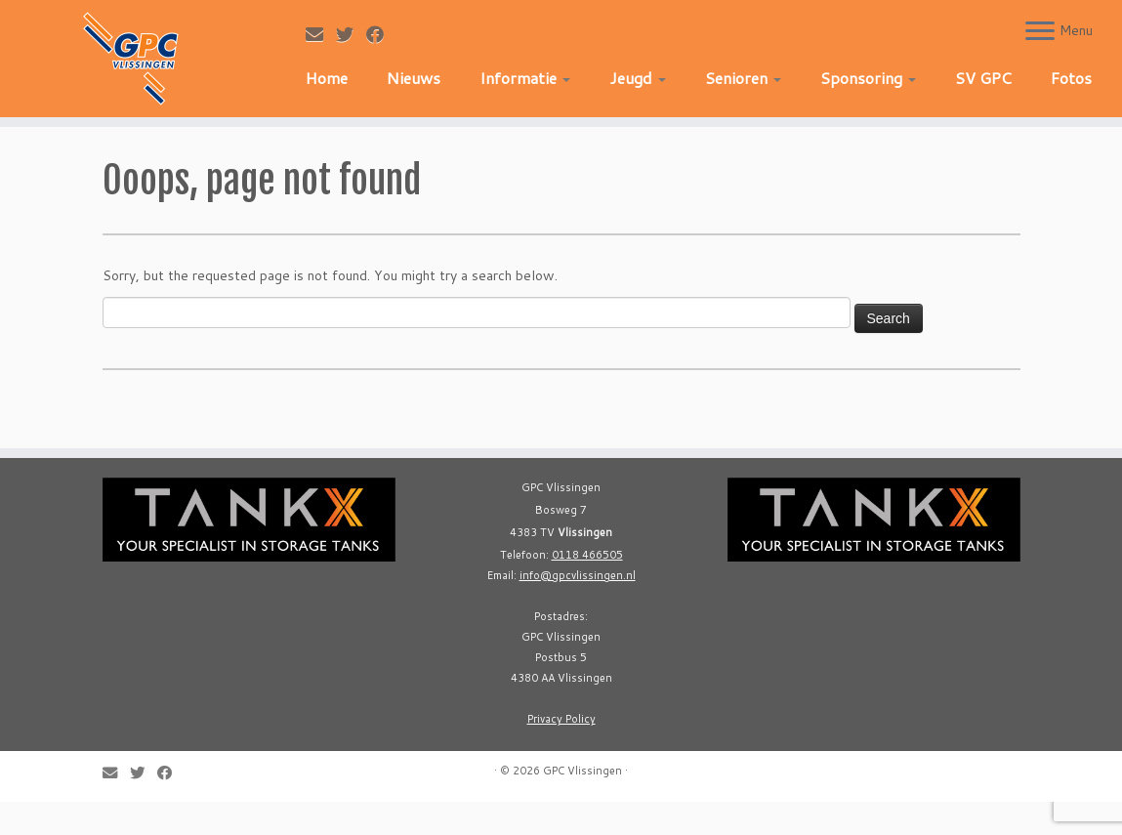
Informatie (524, 77)
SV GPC (983, 77)
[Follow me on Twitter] (351, 34)
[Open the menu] (1040, 32)
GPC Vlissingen (582, 770)
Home (327, 77)
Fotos (1071, 77)
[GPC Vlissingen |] (131, 58)
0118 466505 (587, 555)
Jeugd (637, 77)
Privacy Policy (561, 719)
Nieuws (413, 77)
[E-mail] (321, 34)
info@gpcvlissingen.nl (577, 575)
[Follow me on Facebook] (381, 34)
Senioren (743, 77)
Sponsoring (868, 77)
